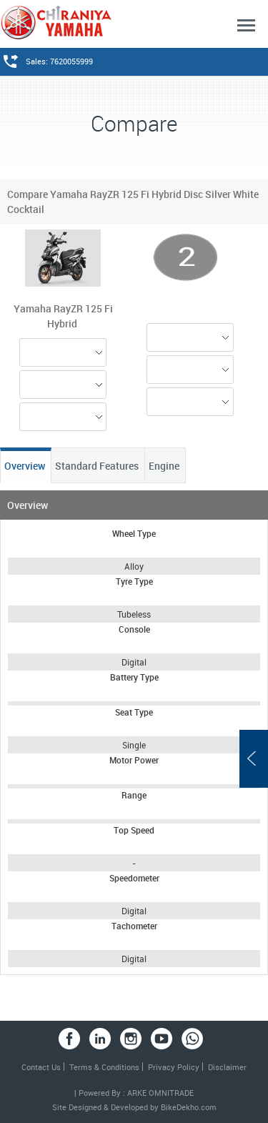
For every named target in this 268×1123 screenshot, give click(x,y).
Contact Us (41, 1067)
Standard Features (98, 466)
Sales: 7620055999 (59, 61)
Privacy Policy (173, 1067)
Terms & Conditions (104, 1067)
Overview (25, 466)
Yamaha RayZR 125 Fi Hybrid (63, 316)
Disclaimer (227, 1067)
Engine (165, 466)
